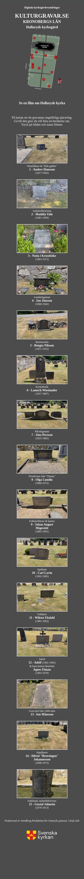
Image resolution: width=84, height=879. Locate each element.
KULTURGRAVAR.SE (42, 16)
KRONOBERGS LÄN (42, 21)
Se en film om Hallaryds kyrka (42, 103)
